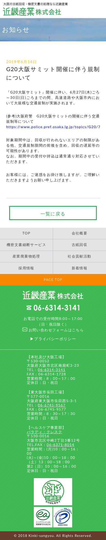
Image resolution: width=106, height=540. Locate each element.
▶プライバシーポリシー (53, 338)
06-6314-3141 (52, 369)
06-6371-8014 (60, 444)
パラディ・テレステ (44, 432)
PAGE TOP (53, 280)
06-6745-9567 (52, 405)
